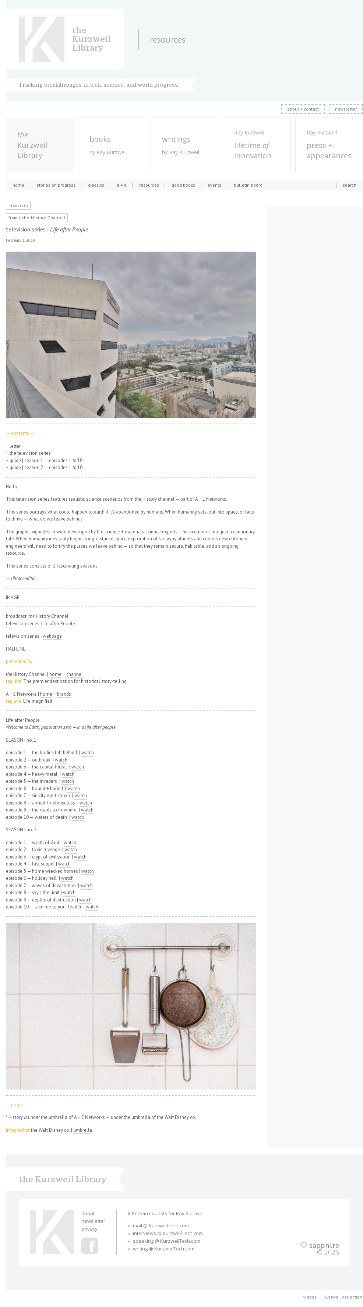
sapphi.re (324, 1245)
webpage (52, 636)
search (349, 185)
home (18, 185)
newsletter (346, 109)
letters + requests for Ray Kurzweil (166, 1213)
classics (96, 185)
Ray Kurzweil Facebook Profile (89, 1246)
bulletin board (248, 185)
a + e (122, 185)
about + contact (303, 109)
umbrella (82, 1130)
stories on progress (56, 185)
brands (64, 694)
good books (183, 185)
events (214, 185)
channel (74, 674)
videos (310, 1297)
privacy (89, 1228)
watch (87, 752)
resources (149, 185)
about (88, 1213)
